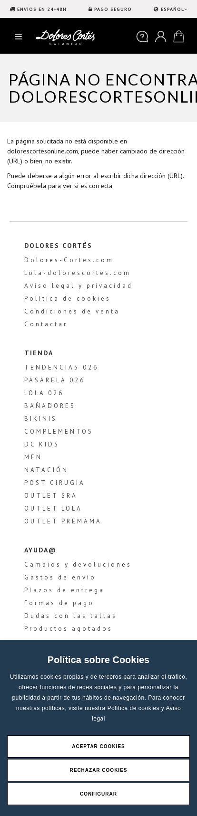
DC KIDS (41, 444)
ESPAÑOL (173, 9)
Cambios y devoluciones (78, 564)
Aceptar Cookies (98, 746)
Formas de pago (59, 603)
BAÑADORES (50, 406)
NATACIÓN (46, 470)
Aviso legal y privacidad (78, 286)
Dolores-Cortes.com (69, 260)
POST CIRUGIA (54, 483)
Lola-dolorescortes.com (77, 273)
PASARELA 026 (54, 380)
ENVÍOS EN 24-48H (42, 9)
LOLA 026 (44, 393)
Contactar (46, 324)
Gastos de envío (60, 577)
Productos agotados (68, 629)
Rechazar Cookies (98, 770)
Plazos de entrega (64, 590)
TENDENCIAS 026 (61, 367)
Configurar (98, 794)
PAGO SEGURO (113, 9)
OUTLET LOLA (53, 508)
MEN (33, 457)
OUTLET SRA (51, 496)
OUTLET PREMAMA (63, 521)
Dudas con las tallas (70, 616)
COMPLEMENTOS (58, 431)
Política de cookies (134, 708)
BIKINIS (40, 419)
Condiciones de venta (72, 311)
